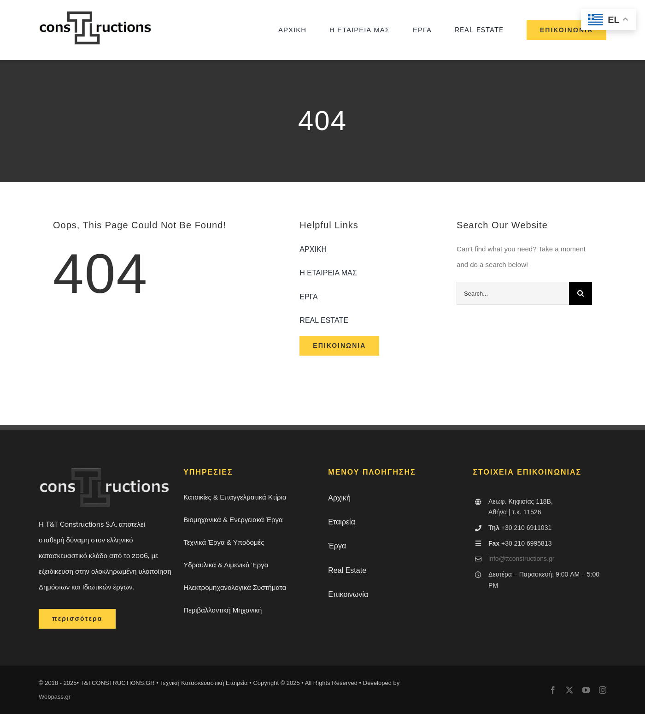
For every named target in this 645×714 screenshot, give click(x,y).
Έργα (337, 546)
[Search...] (513, 293)
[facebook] (553, 690)
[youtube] (586, 690)
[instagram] (602, 690)
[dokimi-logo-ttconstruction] (96, 14)
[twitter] (569, 690)
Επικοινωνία (348, 594)
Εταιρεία (341, 522)
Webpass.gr (54, 696)
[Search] (580, 293)
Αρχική (339, 498)
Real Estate (347, 570)
